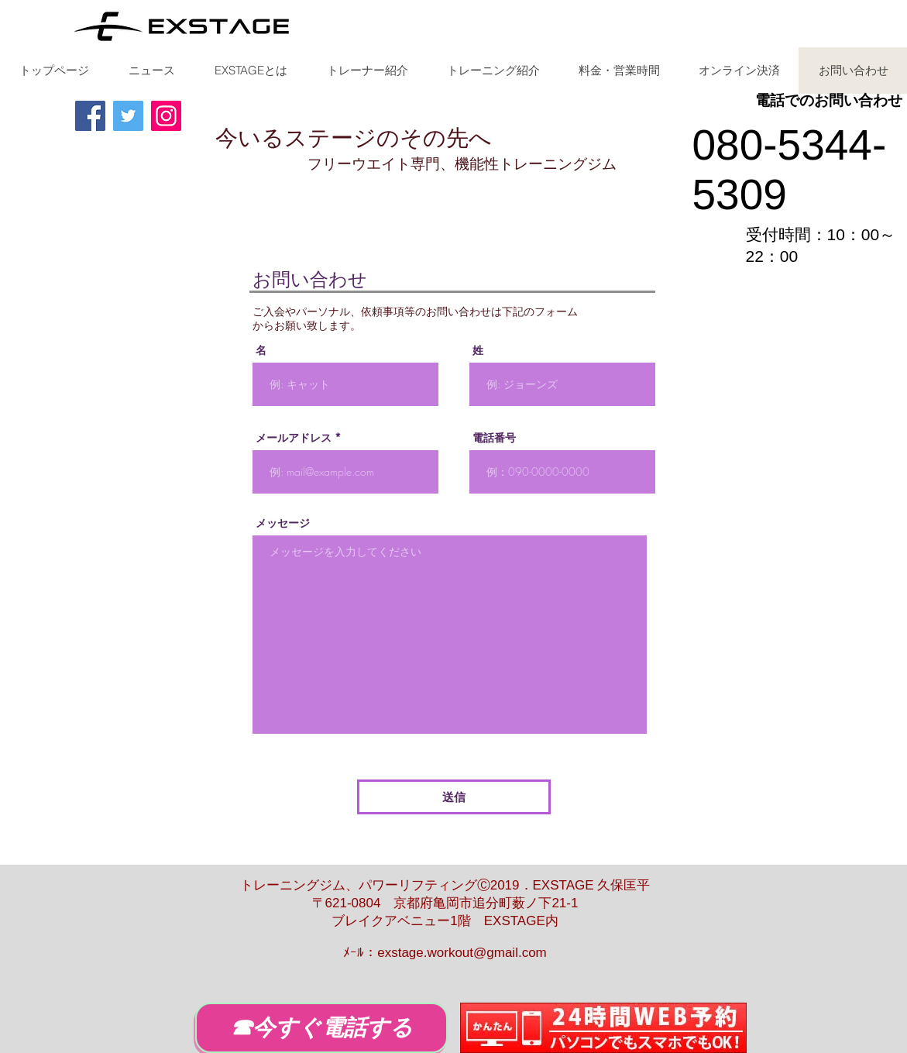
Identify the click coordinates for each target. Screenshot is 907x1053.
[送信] (454, 796)
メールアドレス (294, 437)
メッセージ (283, 523)
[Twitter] (128, 116)
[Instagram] (166, 116)
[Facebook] (90, 116)
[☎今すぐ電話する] (321, 1028)
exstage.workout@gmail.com (462, 952)
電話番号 (494, 437)
